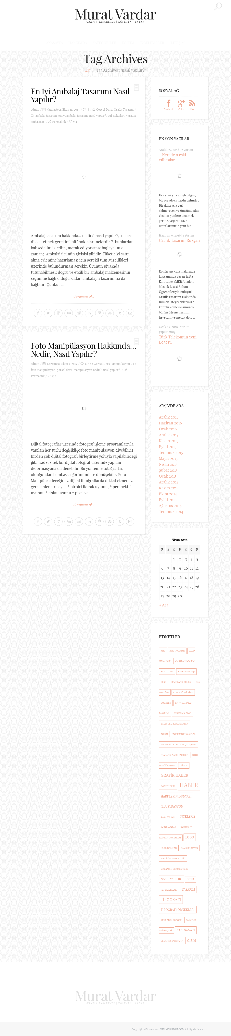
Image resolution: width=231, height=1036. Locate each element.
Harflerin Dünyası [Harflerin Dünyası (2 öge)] (176, 796)
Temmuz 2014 (171, 511)
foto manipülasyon (43, 369)
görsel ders (64, 369)
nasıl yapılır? (97, 115)
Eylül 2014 (168, 499)
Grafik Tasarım (124, 109)
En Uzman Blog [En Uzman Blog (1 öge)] (182, 713)
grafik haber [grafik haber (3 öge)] (174, 775)
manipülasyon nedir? (88, 369)
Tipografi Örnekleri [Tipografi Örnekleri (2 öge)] (178, 910)
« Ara (163, 605)
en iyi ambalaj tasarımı (73, 115)
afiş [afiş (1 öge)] (163, 650)
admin (35, 109)
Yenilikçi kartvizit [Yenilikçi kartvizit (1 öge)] (172, 941)
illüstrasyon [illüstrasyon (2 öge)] (172, 806)
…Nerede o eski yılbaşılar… (172, 157)
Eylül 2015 (167, 446)
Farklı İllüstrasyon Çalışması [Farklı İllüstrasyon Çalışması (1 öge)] (178, 744)
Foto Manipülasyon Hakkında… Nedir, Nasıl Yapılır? (83, 349)
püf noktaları (116, 115)
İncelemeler (151, 43)
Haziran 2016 (170, 422)
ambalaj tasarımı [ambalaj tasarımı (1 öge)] (185, 661)
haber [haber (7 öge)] (189, 785)
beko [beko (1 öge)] (163, 682)
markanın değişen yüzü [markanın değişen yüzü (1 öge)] (174, 869)
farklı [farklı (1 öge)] (164, 734)
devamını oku (84, 296)
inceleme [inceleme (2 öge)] (187, 816)
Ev (87, 70)
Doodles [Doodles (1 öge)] (166, 702)
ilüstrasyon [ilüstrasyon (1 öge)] (168, 816)
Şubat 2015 (168, 470)
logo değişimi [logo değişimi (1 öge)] (169, 848)
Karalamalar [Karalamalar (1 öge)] (168, 827)
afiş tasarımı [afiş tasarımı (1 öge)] (177, 650)
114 (75, 121)
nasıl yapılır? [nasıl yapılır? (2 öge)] (171, 879)
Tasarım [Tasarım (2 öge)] (188, 889)
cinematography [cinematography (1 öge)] (183, 692)
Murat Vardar (115, 14)
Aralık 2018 (168, 417)
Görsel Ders (104, 109)
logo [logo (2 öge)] (189, 837)
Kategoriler (105, 43)
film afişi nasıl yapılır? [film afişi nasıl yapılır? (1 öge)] (174, 755)
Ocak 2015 (167, 476)
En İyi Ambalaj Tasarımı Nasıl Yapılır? (80, 95)
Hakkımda (78, 43)
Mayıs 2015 (168, 458)
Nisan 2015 (168, 464)
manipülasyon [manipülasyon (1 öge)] (189, 848)
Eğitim (128, 43)
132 (54, 375)
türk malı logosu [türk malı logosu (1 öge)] (171, 920)
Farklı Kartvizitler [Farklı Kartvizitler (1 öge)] (184, 734)
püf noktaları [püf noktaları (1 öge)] (169, 889)
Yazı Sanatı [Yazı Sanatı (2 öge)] (186, 930)
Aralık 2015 (168, 434)
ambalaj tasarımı (46, 115)
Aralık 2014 (168, 482)
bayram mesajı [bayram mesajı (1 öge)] (186, 671)
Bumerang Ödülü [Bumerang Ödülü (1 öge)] (181, 682)
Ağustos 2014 (170, 505)
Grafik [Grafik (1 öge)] (184, 765)
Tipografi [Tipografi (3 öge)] (171, 899)
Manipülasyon (120, 363)
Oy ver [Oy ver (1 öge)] (191, 879)
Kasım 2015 (168, 440)
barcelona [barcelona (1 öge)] (167, 671)
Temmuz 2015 (171, 452)
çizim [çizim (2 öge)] (191, 941)
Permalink (59, 121)
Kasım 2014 (169, 487)
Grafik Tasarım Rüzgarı (179, 240)
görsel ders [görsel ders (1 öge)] (168, 786)
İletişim (176, 43)
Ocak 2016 (168, 428)
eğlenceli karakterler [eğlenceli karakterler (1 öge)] (174, 723)
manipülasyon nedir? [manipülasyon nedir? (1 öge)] (173, 858)
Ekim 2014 (168, 493)
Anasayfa (55, 43)
